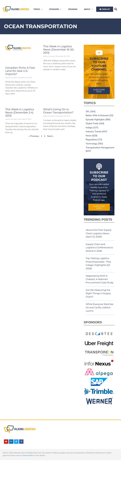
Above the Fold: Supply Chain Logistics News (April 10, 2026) (98, 233)
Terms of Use (28, 455)
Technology (91, 143)
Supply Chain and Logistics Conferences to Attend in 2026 (99, 247)
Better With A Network (97, 115)
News (88, 135)
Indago (89, 127)
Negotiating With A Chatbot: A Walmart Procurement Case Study (99, 279)
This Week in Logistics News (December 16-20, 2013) (58, 49)
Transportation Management (100, 147)
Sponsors (55, 9)
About (88, 9)
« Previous (34, 136)
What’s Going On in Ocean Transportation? (58, 111)
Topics (38, 9)
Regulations (92, 139)
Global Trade (92, 123)
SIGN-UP (106, 9)
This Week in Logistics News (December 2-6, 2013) (19, 112)
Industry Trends (93, 131)
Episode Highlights (95, 119)
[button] (115, 9)
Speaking (72, 9)
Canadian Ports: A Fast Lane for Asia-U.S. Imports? (20, 71)
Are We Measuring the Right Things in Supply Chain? (98, 293)
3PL (88, 111)
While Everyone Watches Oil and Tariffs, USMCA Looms (99, 307)
